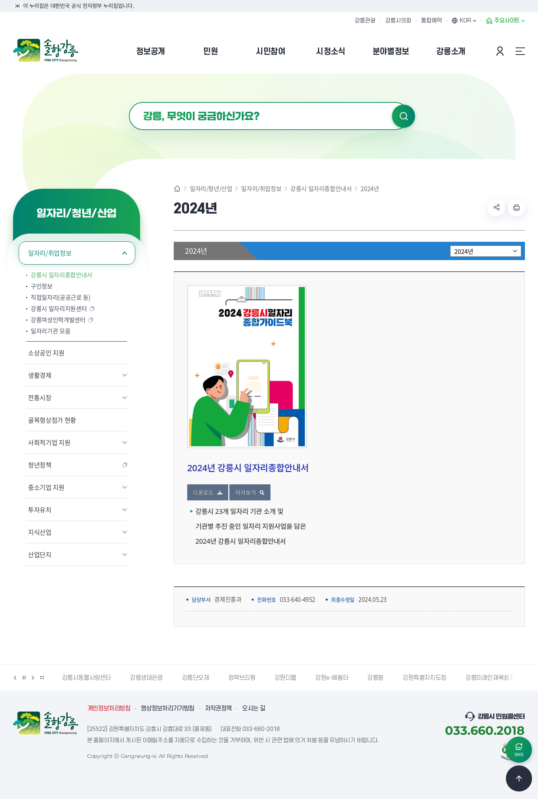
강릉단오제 (195, 678)
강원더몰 (285, 678)
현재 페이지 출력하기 (516, 207)
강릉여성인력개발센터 (58, 319)
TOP (519, 778)
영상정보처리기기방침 (168, 708)
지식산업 (40, 532)
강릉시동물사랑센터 (86, 678)
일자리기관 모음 (50, 330)
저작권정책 (218, 708)
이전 (15, 677)
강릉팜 (375, 678)
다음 (33, 677)
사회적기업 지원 (49, 442)
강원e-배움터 (331, 678)
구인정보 (42, 286)
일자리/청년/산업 (211, 188)
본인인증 (501, 51)
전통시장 (40, 397)
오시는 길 (253, 708)
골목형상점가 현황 (52, 420)
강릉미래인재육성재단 (493, 678)
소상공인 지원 (46, 352)
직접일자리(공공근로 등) (60, 297)
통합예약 (431, 20)
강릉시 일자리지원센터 (59, 308)
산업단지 (40, 554)
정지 (24, 677)
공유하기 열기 (496, 207)
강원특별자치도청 (424, 678)
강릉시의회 (398, 20)
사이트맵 (520, 51)
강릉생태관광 (146, 678)
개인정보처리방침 (108, 708)
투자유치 (40, 509)
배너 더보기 (42, 677)
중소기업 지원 (46, 487)
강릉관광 (365, 20)
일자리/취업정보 (49, 252)
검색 (403, 116)
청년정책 (40, 464)
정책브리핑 (242, 678)
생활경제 (40, 375)
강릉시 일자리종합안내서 (61, 274)
